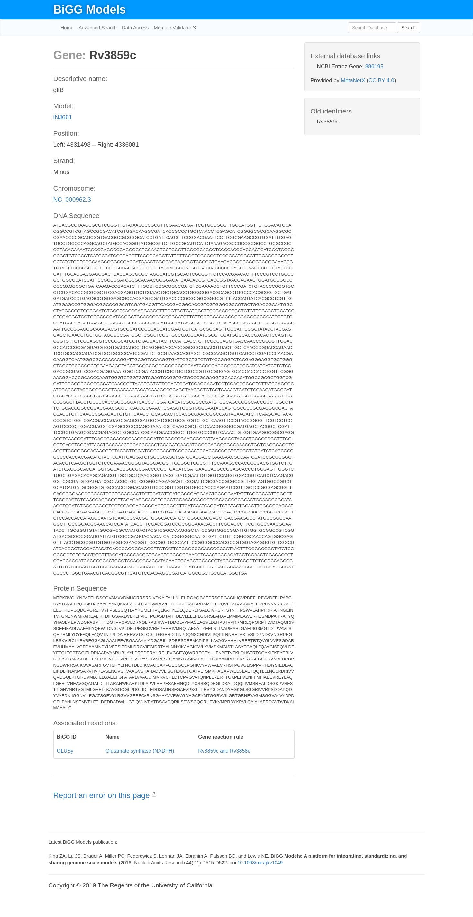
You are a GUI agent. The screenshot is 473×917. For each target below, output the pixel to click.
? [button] (154, 794)
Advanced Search (98, 27)
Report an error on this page (102, 795)
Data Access (135, 27)
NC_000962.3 (72, 199)
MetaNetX (353, 80)
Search (408, 27)
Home (67, 27)
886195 (374, 66)
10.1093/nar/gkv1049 (260, 862)
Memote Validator (173, 27)
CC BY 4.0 (381, 80)
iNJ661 (62, 117)
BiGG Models (89, 9)
